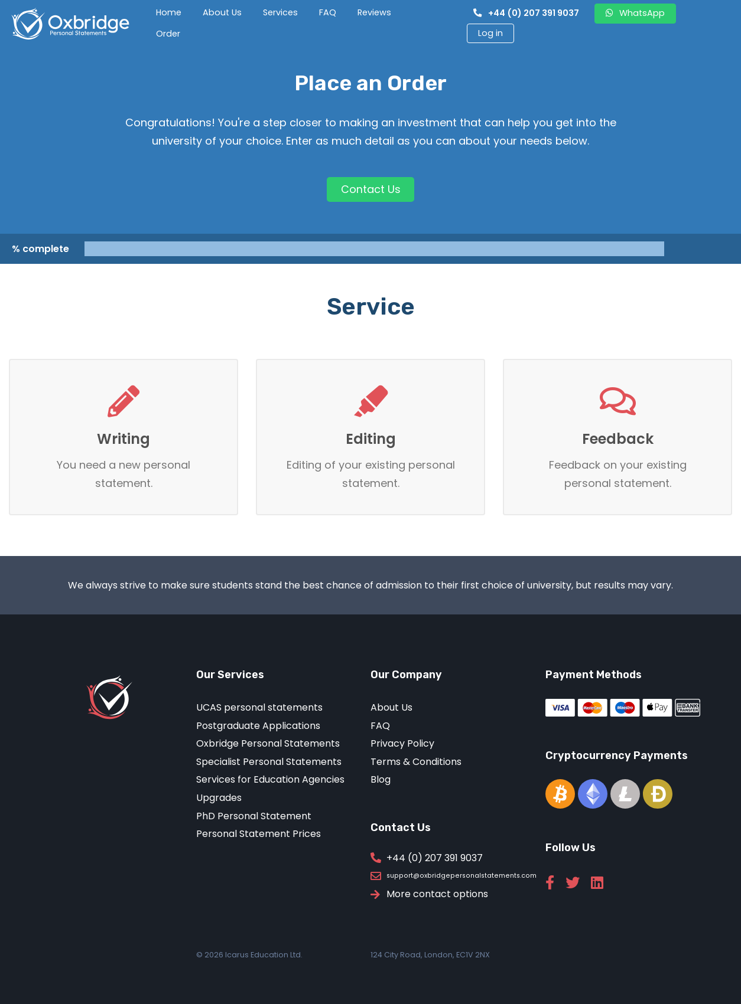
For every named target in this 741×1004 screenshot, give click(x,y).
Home (168, 12)
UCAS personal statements (259, 708)
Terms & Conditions (416, 761)
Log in (490, 33)
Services (280, 12)
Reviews (374, 12)
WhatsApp (635, 13)
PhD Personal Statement (253, 816)
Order (168, 34)
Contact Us (371, 189)
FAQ (327, 12)
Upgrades (219, 797)
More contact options (437, 895)
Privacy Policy (402, 744)
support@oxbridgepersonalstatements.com (461, 876)
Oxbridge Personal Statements (268, 744)
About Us (222, 12)
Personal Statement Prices (258, 834)
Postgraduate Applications (258, 725)
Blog (380, 780)
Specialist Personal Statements (269, 761)
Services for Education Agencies (270, 780)
